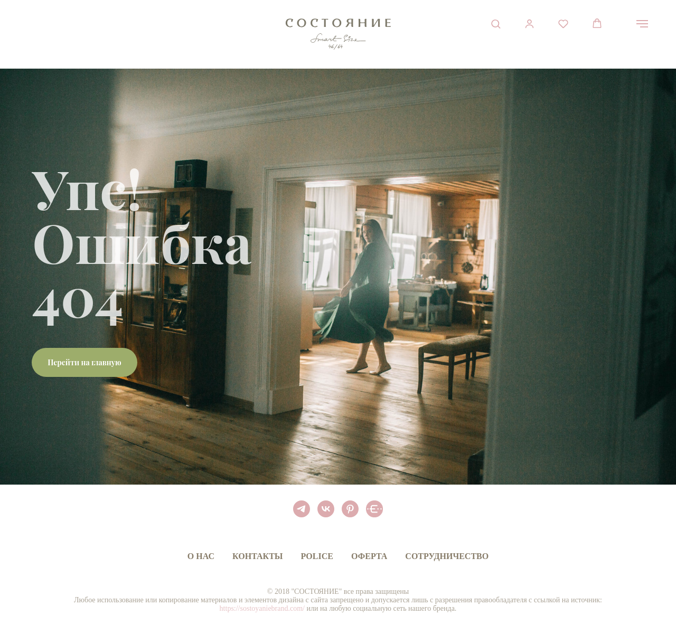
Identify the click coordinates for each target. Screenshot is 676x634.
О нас (200, 556)
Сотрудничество (447, 556)
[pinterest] (350, 508)
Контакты (257, 556)
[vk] (325, 508)
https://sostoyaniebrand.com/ (262, 608)
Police (317, 556)
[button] (496, 23)
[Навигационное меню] (642, 23)
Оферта (369, 556)
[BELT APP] (374, 508)
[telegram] (301, 508)
